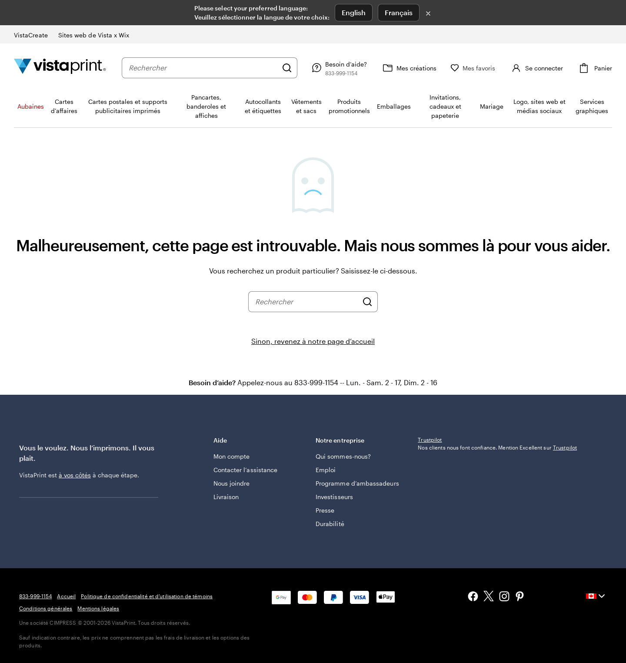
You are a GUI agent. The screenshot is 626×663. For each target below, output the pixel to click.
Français (399, 12)
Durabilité (330, 523)
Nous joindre (231, 483)
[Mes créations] (423, 68)
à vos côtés (75, 475)
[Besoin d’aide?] (353, 68)
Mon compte (231, 456)
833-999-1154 (35, 596)
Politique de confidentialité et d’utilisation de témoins (147, 596)
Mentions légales (98, 608)
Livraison (226, 496)
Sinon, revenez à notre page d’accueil (313, 341)
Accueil (66, 596)
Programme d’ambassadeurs (357, 483)
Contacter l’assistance (245, 469)
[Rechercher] (301, 68)
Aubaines (30, 106)
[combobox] (210, 68)
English (354, 12)
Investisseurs (334, 496)
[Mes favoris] (487, 68)
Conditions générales (45, 608)
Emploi (326, 469)
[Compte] (543, 68)
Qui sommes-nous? (343, 456)
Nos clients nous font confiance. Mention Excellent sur (497, 505)
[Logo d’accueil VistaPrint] (60, 68)
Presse (325, 510)
